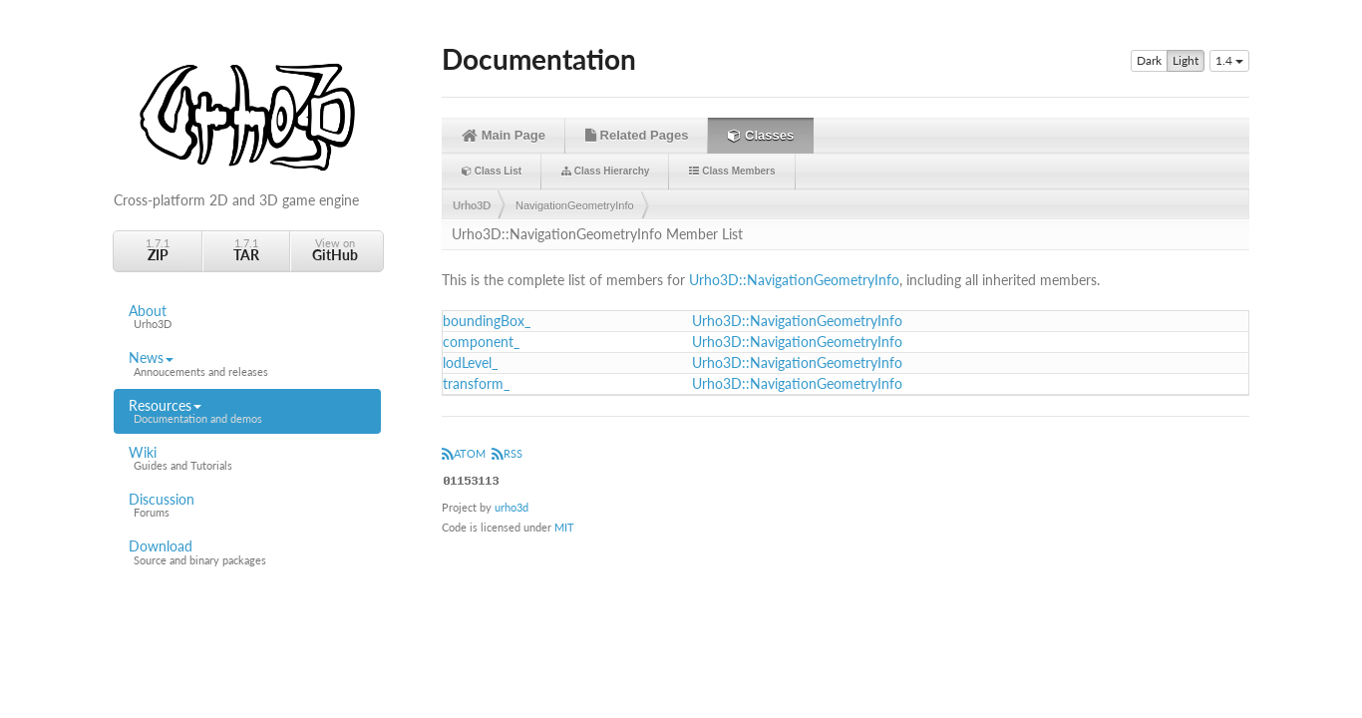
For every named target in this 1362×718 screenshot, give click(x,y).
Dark (1149, 61)
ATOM (464, 453)
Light (1185, 61)
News (247, 364)
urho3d (511, 507)
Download (247, 552)
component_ (481, 341)
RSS (507, 453)
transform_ (476, 383)
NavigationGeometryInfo (574, 205)
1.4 (1229, 60)
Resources (247, 412)
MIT (564, 527)
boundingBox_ (486, 320)
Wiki (247, 459)
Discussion (247, 506)
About (247, 317)
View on (335, 249)
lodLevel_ (470, 362)
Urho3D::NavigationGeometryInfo (794, 279)
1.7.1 (157, 249)
